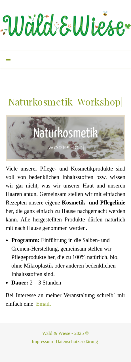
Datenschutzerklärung (77, 341)
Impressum (42, 341)
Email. (43, 304)
